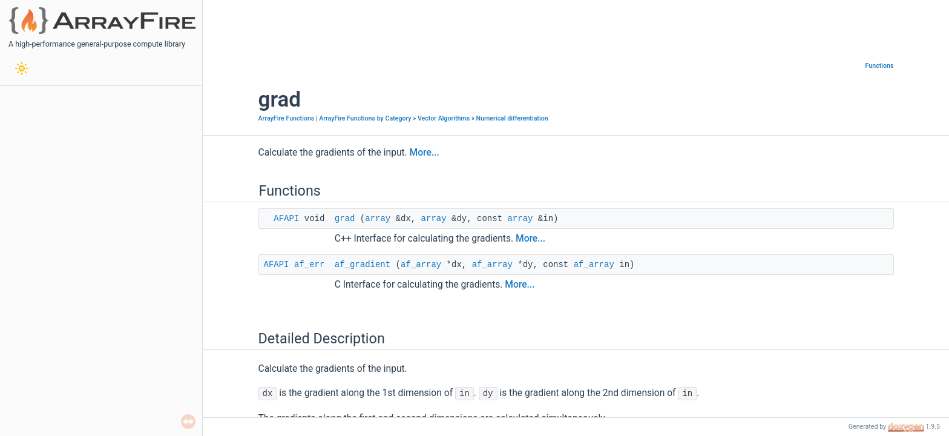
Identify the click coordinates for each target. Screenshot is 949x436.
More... (424, 152)
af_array (421, 264)
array (377, 218)
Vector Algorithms (444, 118)
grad (345, 218)
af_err (309, 264)
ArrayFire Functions (286, 118)
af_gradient (362, 264)
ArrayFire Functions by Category (365, 118)
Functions (879, 66)
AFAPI (286, 218)
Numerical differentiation (512, 118)
